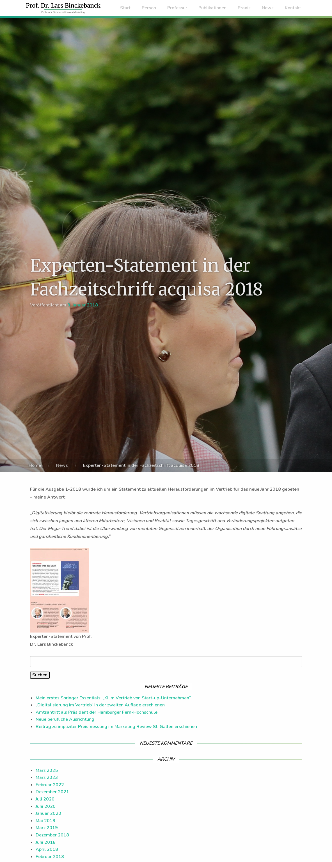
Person (149, 8)
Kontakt (293, 8)
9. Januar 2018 (82, 305)
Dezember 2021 (52, 792)
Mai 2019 (45, 821)
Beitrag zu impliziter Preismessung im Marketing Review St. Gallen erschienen (116, 727)
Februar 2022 (50, 785)
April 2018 (47, 849)
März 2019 (47, 828)
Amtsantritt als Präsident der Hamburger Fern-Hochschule (96, 712)
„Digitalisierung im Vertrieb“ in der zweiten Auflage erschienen (100, 705)
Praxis (244, 8)
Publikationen (212, 8)
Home (35, 465)
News (268, 8)
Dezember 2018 (52, 835)
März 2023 (47, 777)
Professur (177, 8)
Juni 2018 (46, 842)
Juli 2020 (45, 799)
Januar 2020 (48, 813)
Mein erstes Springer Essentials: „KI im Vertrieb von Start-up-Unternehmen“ (113, 698)
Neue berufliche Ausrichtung (65, 719)
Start (125, 8)
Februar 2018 (50, 857)
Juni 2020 (46, 806)
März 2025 (47, 770)
